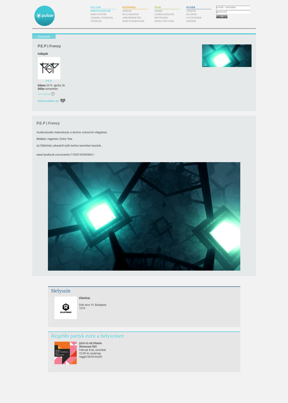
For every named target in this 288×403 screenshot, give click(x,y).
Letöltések (194, 17)
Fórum (127, 10)
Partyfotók (99, 14)
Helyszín (60, 291)
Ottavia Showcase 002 (90, 347)
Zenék (159, 10)
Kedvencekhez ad (48, 101)
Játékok (96, 21)
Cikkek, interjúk (102, 17)
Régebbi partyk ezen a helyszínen (87, 336)
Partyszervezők (134, 21)
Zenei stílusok (164, 21)
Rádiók (191, 21)
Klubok (192, 14)
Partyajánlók (101, 10)
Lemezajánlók (164, 14)
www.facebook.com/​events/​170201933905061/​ (65, 154)
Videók (191, 10)
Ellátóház (84, 298)
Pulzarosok (131, 14)
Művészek (161, 17)
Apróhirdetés (132, 17)
